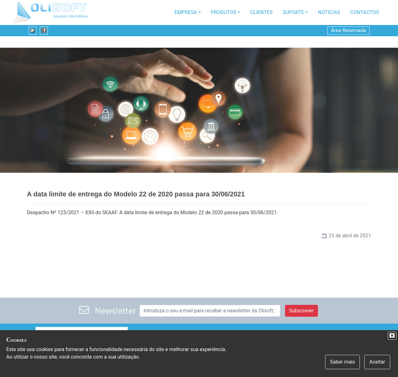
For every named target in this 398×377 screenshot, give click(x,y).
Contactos (364, 12)
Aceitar (377, 362)
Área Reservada (348, 30)
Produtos (224, 12)
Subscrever (301, 311)
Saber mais (342, 362)
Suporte (293, 12)
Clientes (261, 12)
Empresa (186, 12)
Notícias (329, 12)
